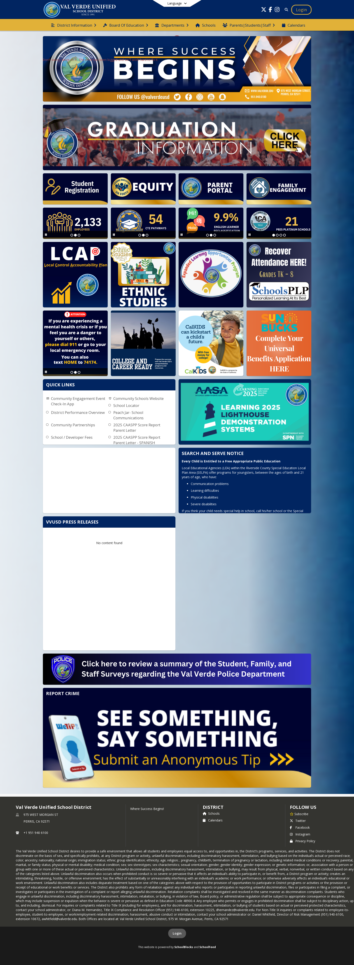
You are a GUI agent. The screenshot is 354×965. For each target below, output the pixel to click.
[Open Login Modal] (301, 10)
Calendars (213, 820)
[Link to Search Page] (285, 9)
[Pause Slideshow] (46, 234)
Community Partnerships (73, 424)
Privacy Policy (302, 841)
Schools (211, 813)
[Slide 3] (79, 235)
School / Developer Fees (72, 437)
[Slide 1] (71, 235)
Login (177, 933)
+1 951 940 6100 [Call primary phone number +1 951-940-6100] (35, 832)
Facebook (300, 827)
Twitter (298, 821)
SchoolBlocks (183, 947)
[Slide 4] (284, 235)
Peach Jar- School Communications (128, 415)
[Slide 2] (75, 235)
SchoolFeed (207, 947)
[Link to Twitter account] (263, 10)
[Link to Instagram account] (277, 10)
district (213, 807)
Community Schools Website (138, 398)
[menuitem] (73, 25)
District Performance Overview (78, 412)
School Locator (126, 405)
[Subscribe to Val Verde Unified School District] (299, 813)
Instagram (300, 834)
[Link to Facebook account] (270, 10)
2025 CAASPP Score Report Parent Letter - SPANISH (136, 440)
